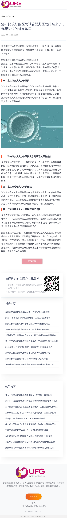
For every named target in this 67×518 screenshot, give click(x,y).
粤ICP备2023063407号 (33, 511)
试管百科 (10, 16)
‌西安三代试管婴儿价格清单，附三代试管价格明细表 (27, 324)
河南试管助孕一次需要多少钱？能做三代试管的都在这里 (29, 364)
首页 (3, 16)
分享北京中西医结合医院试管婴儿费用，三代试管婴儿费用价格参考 (34, 407)
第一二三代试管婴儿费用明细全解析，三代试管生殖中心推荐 (31, 341)
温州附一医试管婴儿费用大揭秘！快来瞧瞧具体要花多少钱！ (31, 401)
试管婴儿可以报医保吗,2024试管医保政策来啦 (25, 418)
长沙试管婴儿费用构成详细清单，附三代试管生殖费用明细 (30, 335)
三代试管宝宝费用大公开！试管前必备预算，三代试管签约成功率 (33, 413)
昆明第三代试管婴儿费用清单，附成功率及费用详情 (27, 353)
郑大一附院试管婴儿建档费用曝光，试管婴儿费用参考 (28, 395)
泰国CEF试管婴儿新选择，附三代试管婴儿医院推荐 (27, 312)
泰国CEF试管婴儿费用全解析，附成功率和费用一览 (27, 329)
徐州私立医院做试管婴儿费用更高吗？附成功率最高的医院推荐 (32, 424)
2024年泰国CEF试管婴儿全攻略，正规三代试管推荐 (27, 318)
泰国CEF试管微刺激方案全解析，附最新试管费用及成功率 (30, 442)
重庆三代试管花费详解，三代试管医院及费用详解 (26, 359)
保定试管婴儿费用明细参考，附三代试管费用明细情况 (28, 436)
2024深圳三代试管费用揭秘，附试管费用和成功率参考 (28, 347)
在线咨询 (32, 261)
